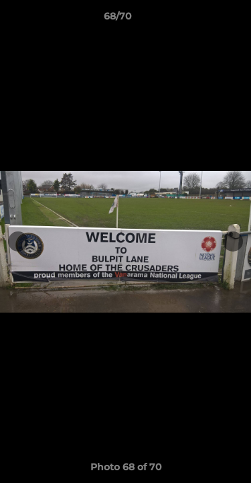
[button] (203, 19)
